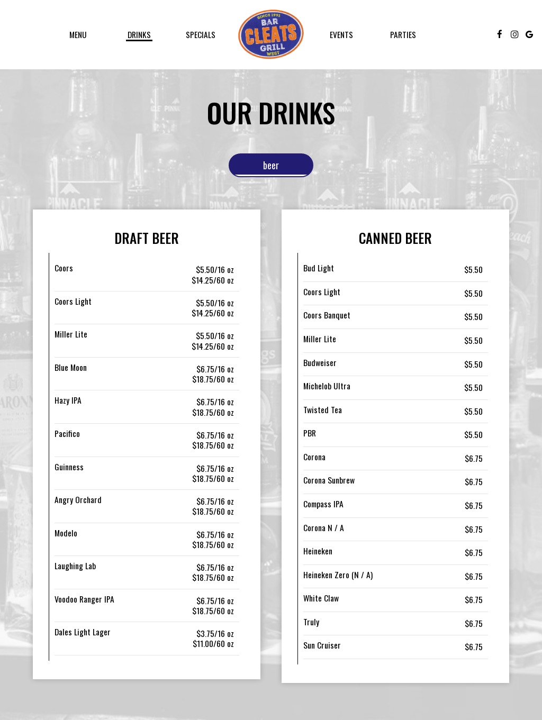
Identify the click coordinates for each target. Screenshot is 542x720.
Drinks (139, 34)
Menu (78, 34)
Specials (200, 34)
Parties (403, 34)
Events (341, 34)
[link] (271, 34)
